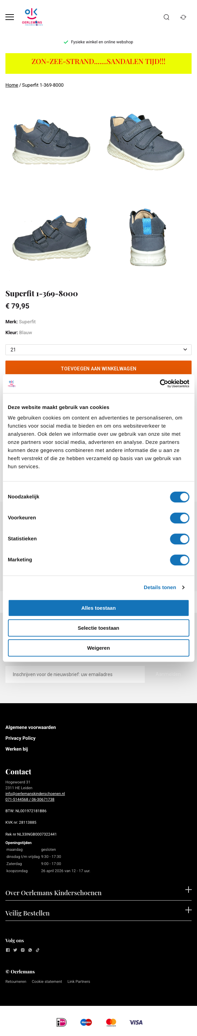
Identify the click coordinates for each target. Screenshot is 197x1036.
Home (11, 85)
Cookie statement (47, 981)
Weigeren (98, 648)
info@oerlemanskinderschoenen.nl (35, 793)
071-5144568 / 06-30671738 (29, 799)
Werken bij (16, 749)
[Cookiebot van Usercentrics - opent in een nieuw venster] (159, 383)
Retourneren (15, 981)
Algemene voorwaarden (30, 727)
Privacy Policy (20, 738)
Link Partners (78, 981)
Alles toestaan (98, 608)
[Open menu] (9, 17)
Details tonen (160, 587)
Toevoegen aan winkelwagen (99, 368)
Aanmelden (168, 674)
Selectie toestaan (98, 628)
